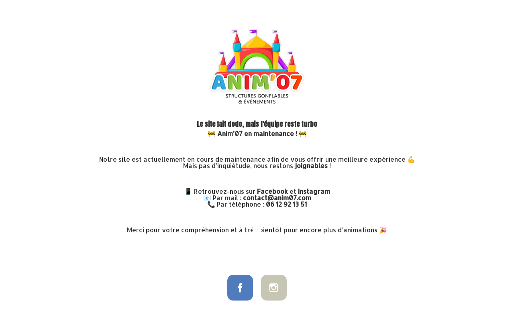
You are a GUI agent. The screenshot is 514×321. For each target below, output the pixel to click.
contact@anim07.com (277, 197)
